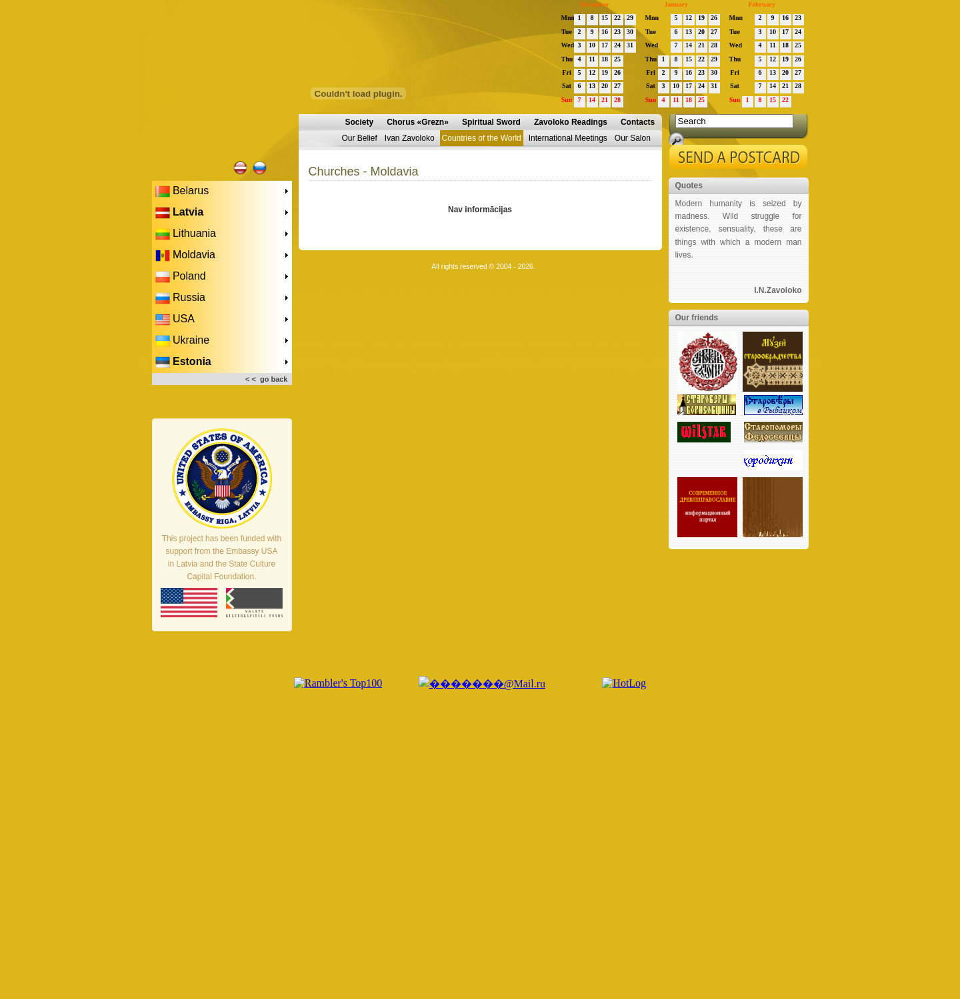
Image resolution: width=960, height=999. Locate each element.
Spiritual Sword (491, 122)
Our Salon (633, 138)
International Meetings (568, 138)
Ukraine (182, 341)
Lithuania (185, 234)
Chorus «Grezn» (418, 122)
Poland (180, 277)
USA (175, 319)
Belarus (182, 191)
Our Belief (359, 138)
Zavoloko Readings (570, 122)
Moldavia (185, 255)
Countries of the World (481, 138)
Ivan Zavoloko (410, 138)
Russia (180, 298)
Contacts (638, 122)
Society (359, 122)
